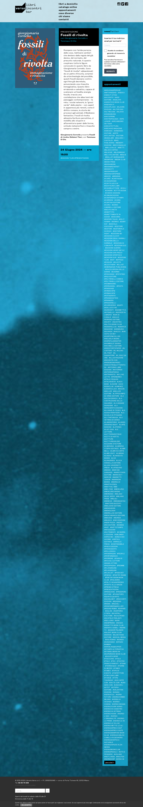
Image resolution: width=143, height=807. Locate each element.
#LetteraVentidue (113, 434)
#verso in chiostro (113, 709)
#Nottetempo (116, 527)
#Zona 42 (120, 759)
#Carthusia (117, 178)
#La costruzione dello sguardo (113, 400)
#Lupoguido (116, 467)
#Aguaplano (110, 107)
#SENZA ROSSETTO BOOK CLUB (113, 624)
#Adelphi (117, 99)
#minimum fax (119, 501)
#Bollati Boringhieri (114, 157)
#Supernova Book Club (114, 654)
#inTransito (109, 374)
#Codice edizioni (112, 193)
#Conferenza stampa (114, 197)
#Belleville (110, 147)
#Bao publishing (111, 141)
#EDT (112, 259)
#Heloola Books (111, 338)
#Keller (108, 391)
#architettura (111, 126)
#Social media (119, 637)
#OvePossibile (117, 544)
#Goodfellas (110, 326)
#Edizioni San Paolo (113, 252)
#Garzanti (109, 310)
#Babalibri (109, 138)
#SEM (117, 620)
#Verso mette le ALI (113, 725)
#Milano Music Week (113, 495)
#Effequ (119, 259)
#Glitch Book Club (113, 324)
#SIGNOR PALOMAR (115, 630)
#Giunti (107, 322)
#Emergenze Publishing (115, 267)
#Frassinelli (110, 302)
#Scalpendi (119, 615)
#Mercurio (119, 489)
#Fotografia (110, 295)
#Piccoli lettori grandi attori (112, 561)
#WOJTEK (120, 756)
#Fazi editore (110, 276)
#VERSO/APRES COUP (113, 728)
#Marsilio (115, 482)
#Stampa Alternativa (114, 649)
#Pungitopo (118, 594)
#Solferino (110, 639)
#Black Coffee (111, 150)
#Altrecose (109, 111)
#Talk (107, 661)
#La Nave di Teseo (112, 410)
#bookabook (110, 164)
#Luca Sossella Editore (113, 461)
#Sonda (120, 639)
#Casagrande (110, 181)
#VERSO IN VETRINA (112, 711)
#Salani (108, 611)
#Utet (107, 687)
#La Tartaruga (111, 417)
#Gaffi (120, 305)
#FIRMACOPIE (109, 293)
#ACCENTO (108, 97)
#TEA (113, 661)
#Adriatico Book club (114, 102)
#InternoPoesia (111, 372)
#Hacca (117, 331)
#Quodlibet (109, 599)
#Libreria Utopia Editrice (114, 447)
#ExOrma (115, 271)
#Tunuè (107, 677)
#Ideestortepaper (112, 348)
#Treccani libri (111, 675)
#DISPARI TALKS (111, 219)
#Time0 (116, 668)
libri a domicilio (68, 3)
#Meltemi (108, 489)
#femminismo (110, 283)
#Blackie (108, 152)
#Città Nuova (120, 190)
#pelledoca (109, 551)
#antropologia (111, 119)
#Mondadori (109, 508)
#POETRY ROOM (119, 575)
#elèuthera (109, 264)
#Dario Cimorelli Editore (112, 206)
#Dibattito (109, 212)
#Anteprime (109, 116)
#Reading (117, 601)
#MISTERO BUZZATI (113, 503)
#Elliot (120, 264)
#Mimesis (108, 501)
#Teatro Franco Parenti (114, 662)
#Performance (111, 556)
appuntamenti (67, 10)
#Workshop (109, 759)
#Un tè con (114, 682)
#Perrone (108, 558)
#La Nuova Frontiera (114, 411)
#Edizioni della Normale (111, 241)
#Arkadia (108, 130)
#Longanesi (109, 460)
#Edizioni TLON (67, 158)
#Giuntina (117, 322)
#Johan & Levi (110, 388)
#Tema (123, 663)
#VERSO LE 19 (119, 720)
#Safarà (121, 608)
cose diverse (66, 13)
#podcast (119, 572)
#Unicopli (118, 685)
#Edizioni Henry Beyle (114, 250)
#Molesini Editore (112, 505)
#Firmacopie (109, 291)
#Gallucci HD (110, 307)
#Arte (115, 133)
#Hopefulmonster (112, 341)
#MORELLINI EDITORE (113, 513)
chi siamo (64, 16)
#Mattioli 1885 (110, 486)
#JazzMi (113, 384)
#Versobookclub (112, 749)
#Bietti (121, 147)
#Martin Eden (110, 484)
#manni (107, 470)
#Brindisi (116, 176)
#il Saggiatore (110, 354)
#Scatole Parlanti (113, 618)
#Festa (120, 286)
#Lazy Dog (109, 429)
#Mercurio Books (112, 491)
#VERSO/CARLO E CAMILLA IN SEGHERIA (114, 736)
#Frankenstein (111, 298)
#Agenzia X (109, 104)
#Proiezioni (109, 591)
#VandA (116, 692)
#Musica (108, 520)
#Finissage (109, 288)
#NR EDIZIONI (109, 529)
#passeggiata (110, 548)
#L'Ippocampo (119, 393)
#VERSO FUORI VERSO (113, 706)
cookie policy (20, 785)
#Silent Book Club (113, 632)
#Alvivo (120, 111)
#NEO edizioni (119, 520)
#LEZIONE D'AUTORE (112, 443)
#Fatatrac (120, 274)
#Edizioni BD (116, 233)
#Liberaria (109, 446)
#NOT (106, 527)
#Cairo (107, 178)
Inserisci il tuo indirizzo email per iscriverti (114, 39)
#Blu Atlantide (111, 154)
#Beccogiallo (119, 145)
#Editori (108, 228)
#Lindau (108, 455)
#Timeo (107, 670)
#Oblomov (119, 534)
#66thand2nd (110, 92)
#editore (119, 226)
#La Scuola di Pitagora (114, 413)
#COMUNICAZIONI (111, 195)
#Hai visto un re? (115, 332)
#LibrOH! (120, 453)
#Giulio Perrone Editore (112, 318)
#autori (119, 135)
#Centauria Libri (111, 185)
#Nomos (120, 525)
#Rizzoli (115, 603)
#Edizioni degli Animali (114, 238)
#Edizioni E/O (120, 245)
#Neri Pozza (109, 522)
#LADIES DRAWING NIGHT (114, 423)
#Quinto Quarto (111, 596)
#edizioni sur (110, 257)
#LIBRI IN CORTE (117, 451)
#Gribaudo (119, 329)
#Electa (117, 262)
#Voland (118, 754)
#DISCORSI (115, 216)
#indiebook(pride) (112, 362)
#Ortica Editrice (112, 540)
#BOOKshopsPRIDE (112, 173)
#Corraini (108, 200)
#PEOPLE (121, 553)
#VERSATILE (109, 694)
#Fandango (109, 274)
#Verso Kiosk (110, 713)
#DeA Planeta (110, 209)
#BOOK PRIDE (109, 162)
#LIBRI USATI (109, 453)
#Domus (115, 221)
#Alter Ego (118, 109)
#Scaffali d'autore (112, 614)
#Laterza (117, 427)
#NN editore (109, 525)
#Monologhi (109, 510)
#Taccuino (109, 658)
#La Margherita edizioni (113, 406)
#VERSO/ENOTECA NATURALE (111, 741)
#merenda (108, 494)
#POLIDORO (115, 580)
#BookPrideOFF (111, 171)
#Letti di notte (111, 436)
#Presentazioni (81, 158)
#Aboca (121, 92)
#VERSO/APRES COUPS (113, 730)
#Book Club (120, 159)
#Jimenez (119, 386)
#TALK (118, 658)
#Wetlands (109, 756)
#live (113, 458)
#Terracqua (110, 666)
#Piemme (120, 565)
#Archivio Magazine (113, 128)
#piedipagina (110, 565)
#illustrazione (116, 357)
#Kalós (121, 388)
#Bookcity (109, 169)
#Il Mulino (118, 350)
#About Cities (110, 95)
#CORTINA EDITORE (112, 202)
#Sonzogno (109, 642)
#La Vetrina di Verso (113, 418)
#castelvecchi (111, 183)
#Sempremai (109, 623)
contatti (64, 19)
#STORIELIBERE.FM (112, 651)
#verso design (118, 704)
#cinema (109, 190)
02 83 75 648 (23, 782)
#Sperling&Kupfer (112, 646)
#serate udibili (111, 627)
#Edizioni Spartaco (113, 255)
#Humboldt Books (112, 343)
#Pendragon (110, 553)
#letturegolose (112, 441)
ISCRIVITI (110, 71)
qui (91, 804)
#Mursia (117, 517)
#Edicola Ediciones (110, 225)
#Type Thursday (111, 678)
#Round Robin (110, 608)
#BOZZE (107, 176)
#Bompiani (108, 159)
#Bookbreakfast (111, 166)
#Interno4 (117, 369)
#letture (108, 439)
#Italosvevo (110, 381)
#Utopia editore (111, 688)
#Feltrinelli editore (114, 281)
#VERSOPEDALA (110, 752)
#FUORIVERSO (110, 305)
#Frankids (108, 300)
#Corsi (117, 200)
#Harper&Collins (112, 336)
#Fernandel (109, 286)
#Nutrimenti (110, 532)
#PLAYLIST (108, 572)
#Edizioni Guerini (113, 248)
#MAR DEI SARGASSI (112, 471)
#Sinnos (108, 634)
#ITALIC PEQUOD (111, 379)
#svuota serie (111, 656)
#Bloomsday (119, 152)
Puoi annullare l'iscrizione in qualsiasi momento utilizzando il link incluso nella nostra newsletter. (114, 62)
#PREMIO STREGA (111, 587)
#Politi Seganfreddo (114, 582)
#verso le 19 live (112, 723)
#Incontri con (110, 360)
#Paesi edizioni (111, 546)
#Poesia (107, 575)
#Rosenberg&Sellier (113, 606)
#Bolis (123, 154)
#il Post (108, 353)
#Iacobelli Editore (113, 345)
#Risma (107, 603)
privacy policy (30, 785)
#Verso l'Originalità (110, 717)
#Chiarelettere (111, 188)
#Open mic (108, 537)
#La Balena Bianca (114, 397)
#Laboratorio (110, 422)
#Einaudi (108, 262)
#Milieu (113, 498)
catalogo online (68, 6)
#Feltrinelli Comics (113, 279)
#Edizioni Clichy (111, 236)
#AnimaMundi (110, 114)
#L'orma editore (111, 396)
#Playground (110, 568)
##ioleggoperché (112, 90)
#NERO (119, 522)
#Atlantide (109, 135)
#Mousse (108, 517)
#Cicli (123, 188)
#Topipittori (118, 673)
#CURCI (107, 205)
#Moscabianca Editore (114, 515)
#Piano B (118, 558)
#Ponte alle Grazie (113, 584)
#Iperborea (116, 376)
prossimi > (109, 762)
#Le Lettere (111, 430)
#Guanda (108, 331)
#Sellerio (108, 620)
